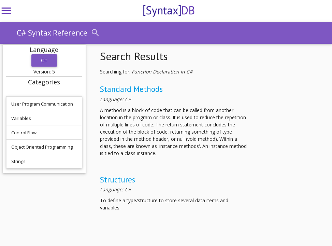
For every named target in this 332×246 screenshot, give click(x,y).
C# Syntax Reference (52, 33)
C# (44, 60)
